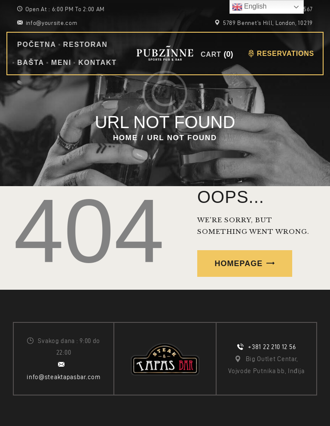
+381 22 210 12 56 (272, 346)
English (249, 7)
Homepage (239, 263)
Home (125, 138)
